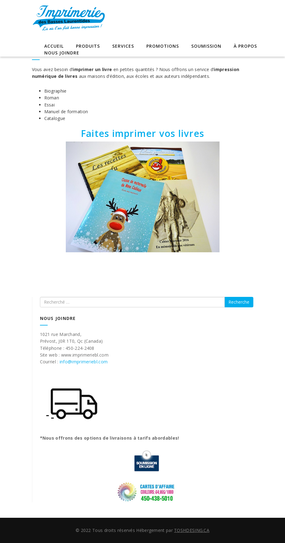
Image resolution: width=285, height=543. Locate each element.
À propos (245, 46)
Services (123, 46)
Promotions (162, 46)
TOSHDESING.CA (191, 530)
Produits (88, 46)
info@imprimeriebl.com (84, 362)
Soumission (206, 46)
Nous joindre (61, 53)
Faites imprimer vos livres (142, 133)
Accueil (54, 46)
